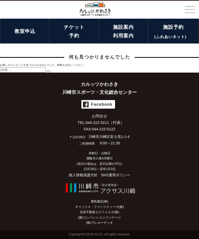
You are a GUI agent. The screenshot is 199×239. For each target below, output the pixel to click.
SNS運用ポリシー (115, 175)
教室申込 (25, 31)
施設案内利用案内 (123, 31)
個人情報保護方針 (83, 175)
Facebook (101, 104)
